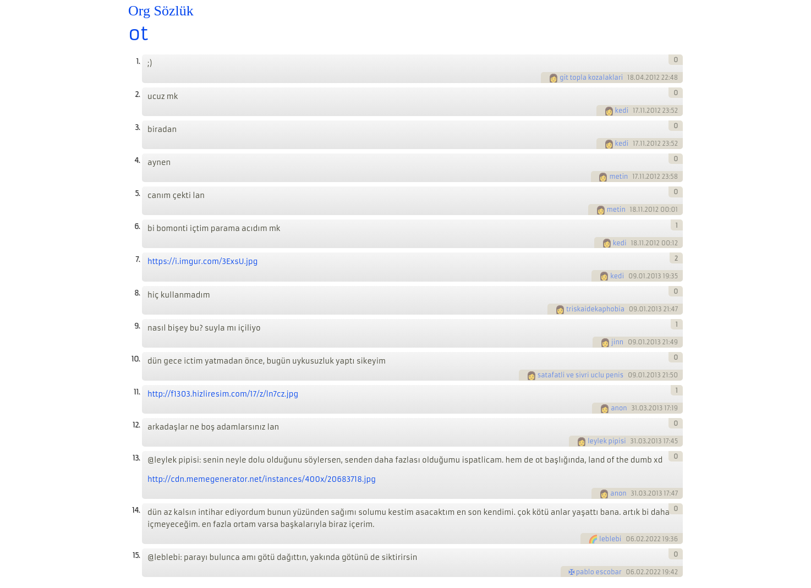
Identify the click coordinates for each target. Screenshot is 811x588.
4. (137, 160)
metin (618, 176)
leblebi (610, 539)
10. (135, 359)
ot (138, 33)
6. (137, 226)
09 (632, 276)
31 (634, 408)
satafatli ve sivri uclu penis (580, 375)
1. (138, 61)
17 (635, 110)
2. (137, 94)
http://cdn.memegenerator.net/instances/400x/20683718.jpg (261, 479)
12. (136, 425)
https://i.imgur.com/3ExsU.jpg (202, 261)
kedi (622, 110)
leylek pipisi (607, 441)
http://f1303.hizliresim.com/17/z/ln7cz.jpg (222, 394)
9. (137, 326)
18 (630, 77)
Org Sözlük (161, 11)
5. (137, 193)
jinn (617, 342)
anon (619, 408)
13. (136, 458)
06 (630, 539)
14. (136, 510)
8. (137, 293)
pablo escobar (599, 572)
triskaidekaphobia (595, 309)
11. (137, 392)
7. (137, 259)
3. (137, 127)
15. (136, 555)
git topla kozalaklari (591, 77)
